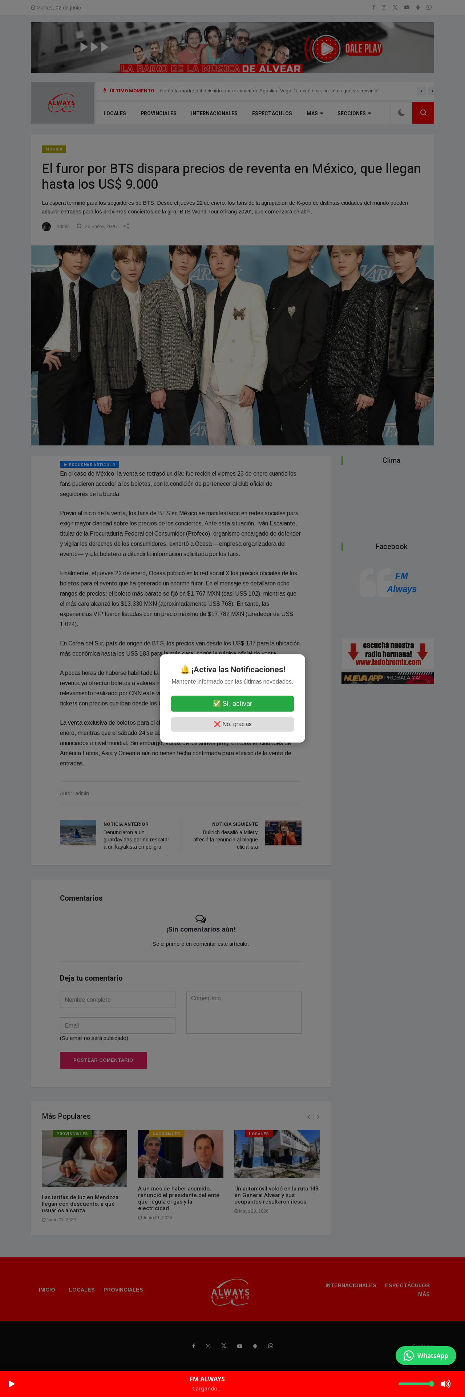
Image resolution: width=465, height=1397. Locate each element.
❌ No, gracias (233, 724)
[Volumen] (416, 1384)
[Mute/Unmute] (446, 1384)
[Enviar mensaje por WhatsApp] (426, 1355)
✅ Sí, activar (232, 704)
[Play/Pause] (12, 1384)
